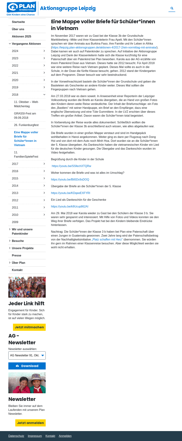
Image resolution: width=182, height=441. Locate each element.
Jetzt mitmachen (29, 327)
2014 (15, 185)
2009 (15, 222)
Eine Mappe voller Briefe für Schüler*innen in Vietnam (26, 139)
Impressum (35, 435)
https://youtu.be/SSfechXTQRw (71, 166)
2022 (15, 65)
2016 (15, 171)
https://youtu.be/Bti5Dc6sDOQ (70, 179)
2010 (15, 214)
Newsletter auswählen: (22, 348)
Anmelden (65, 435)
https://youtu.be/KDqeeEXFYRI (70, 193)
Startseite (18, 21)
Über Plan (18, 262)
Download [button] (29, 366)
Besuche (18, 240)
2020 (15, 80)
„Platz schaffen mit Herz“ (107, 239)
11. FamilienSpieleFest (26, 154)
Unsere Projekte (23, 248)
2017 (15, 163)
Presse (16, 255)
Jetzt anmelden (30, 423)
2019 (15, 87)
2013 (15, 193)
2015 (15, 178)
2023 (15, 58)
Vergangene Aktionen (26, 43)
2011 (15, 207)
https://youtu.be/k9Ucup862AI (69, 206)
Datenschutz (16, 435)
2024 (15, 51)
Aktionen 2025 (21, 36)
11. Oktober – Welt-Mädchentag (26, 104)
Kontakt (17, 270)
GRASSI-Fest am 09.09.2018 (25, 115)
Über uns (18, 29)
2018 (15, 94)
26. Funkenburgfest (26, 125)
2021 (15, 72)
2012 (15, 200)
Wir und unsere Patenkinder (22, 231)
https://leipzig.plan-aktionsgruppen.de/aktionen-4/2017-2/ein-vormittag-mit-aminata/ (104, 47)
